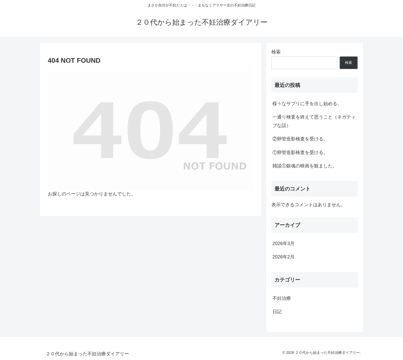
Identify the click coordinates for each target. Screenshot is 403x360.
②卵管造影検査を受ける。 (300, 138)
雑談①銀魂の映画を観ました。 (304, 165)
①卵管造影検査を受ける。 (300, 152)
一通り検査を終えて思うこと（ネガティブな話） (314, 121)
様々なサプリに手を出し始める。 (307, 103)
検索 (276, 52)
